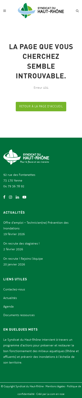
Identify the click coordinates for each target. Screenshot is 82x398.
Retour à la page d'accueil (41, 106)
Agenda (8, 306)
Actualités (10, 298)
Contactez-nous (14, 289)
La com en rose (55, 394)
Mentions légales (55, 386)
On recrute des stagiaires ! (21, 243)
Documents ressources (19, 315)
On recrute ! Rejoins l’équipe (23, 259)
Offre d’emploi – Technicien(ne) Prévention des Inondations (35, 225)
